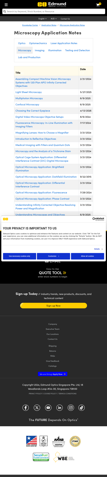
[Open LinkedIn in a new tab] (59, 408)
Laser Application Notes (64, 43)
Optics (21, 43)
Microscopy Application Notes (72, 25)
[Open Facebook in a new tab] (25, 408)
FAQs (52, 355)
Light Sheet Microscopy (28, 92)
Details (97, 249)
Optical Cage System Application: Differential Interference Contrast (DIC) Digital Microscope (41, 158)
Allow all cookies (87, 256)
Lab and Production (29, 57)
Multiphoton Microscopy (29, 98)
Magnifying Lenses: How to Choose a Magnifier (42, 132)
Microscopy (24, 50)
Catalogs (52, 366)
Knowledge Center (30, 25)
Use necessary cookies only (19, 256)
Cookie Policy (50, 393)
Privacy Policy (35, 393)
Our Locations (52, 334)
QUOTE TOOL (50, 272)
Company (52, 324)
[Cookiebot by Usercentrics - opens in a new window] (90, 219)
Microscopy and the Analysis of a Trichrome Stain (43, 151)
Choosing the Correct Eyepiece (32, 110)
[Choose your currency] (54, 18)
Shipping (53, 345)
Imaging (39, 50)
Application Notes (48, 25)
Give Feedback (52, 361)
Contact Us (65, 18)
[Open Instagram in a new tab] (71, 408)
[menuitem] (7, 4)
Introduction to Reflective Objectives (35, 138)
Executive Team (52, 329)
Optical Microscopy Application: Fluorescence (41, 192)
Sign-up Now (53, 305)
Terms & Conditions (67, 393)
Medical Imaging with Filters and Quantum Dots (42, 145)
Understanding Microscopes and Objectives (40, 214)
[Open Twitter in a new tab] (37, 408)
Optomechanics (38, 43)
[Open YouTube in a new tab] (48, 408)
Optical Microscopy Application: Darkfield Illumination (46, 176)
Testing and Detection (77, 50)
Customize (53, 256)
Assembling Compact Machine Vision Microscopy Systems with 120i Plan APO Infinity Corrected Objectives (43, 82)
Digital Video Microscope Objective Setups (39, 116)
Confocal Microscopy (27, 104)
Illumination (54, 50)
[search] (53, 11)
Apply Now (51, 374)
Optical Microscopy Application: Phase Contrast (42, 198)
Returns (52, 351)
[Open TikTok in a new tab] (81, 408)
